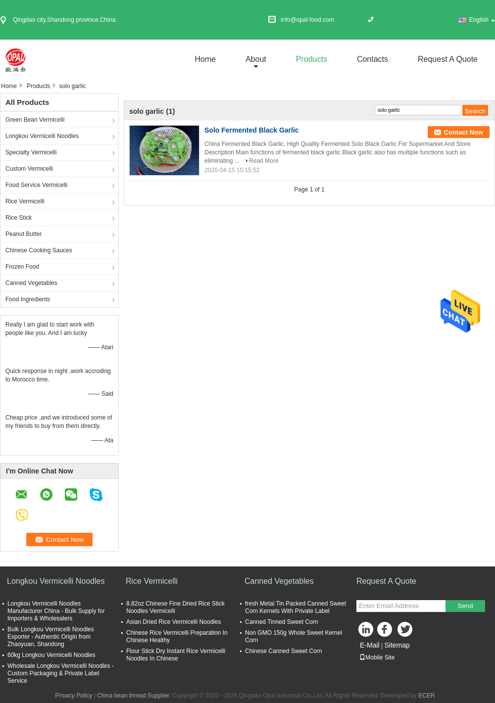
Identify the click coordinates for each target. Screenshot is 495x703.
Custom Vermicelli (29, 168)
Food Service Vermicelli (36, 185)
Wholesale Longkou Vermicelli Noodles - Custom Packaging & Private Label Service (60, 673)
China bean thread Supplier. (134, 695)
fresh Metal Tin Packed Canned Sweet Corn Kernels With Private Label (295, 607)
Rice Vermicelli (25, 201)
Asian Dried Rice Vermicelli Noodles (173, 621)
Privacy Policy (73, 695)
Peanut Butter (23, 234)
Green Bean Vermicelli (34, 119)
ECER (426, 695)
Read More (263, 160)
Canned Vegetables (31, 283)
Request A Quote (448, 59)
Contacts (372, 59)
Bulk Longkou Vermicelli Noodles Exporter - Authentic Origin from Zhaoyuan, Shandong (50, 637)
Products (311, 59)
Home (205, 59)
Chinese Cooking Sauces (38, 250)
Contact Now (463, 132)
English (482, 19)
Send (465, 605)
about (256, 59)
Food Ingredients (27, 299)
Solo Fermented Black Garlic (251, 130)
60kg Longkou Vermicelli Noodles (51, 655)
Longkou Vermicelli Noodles (42, 136)
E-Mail (370, 645)
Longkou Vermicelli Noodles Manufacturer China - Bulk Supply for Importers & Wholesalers (56, 611)
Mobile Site (377, 657)
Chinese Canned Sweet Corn (283, 651)
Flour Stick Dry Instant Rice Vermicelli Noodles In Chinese (175, 655)
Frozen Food (22, 266)
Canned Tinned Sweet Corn (281, 621)
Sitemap (396, 645)
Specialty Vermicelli (30, 152)
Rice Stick (18, 217)
